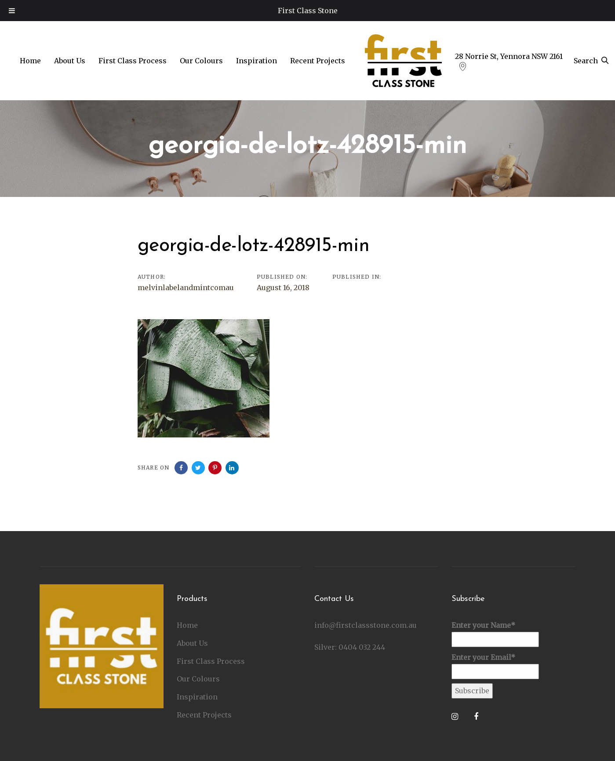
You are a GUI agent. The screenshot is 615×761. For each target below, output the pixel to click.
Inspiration (197, 696)
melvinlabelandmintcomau (186, 287)
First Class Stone (308, 10)
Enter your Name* (495, 633)
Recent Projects (204, 714)
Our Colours (198, 678)
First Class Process (211, 660)
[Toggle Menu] (12, 10)
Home (187, 624)
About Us (192, 642)
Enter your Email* (495, 665)
